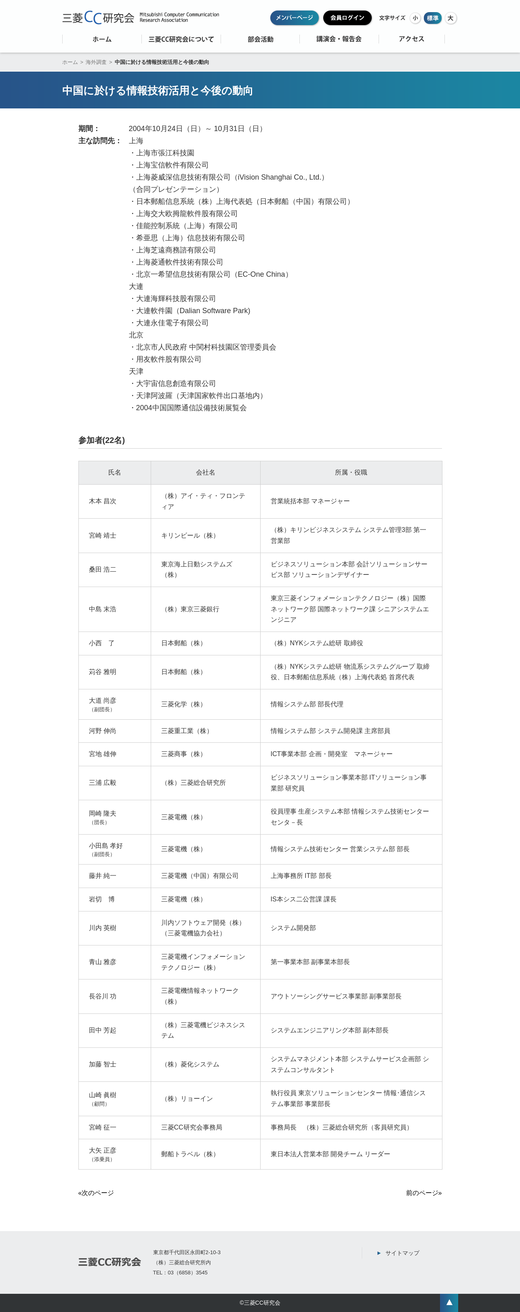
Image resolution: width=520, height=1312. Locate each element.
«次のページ (96, 1192)
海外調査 (96, 62)
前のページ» (424, 1192)
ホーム (70, 62)
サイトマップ (402, 1253)
